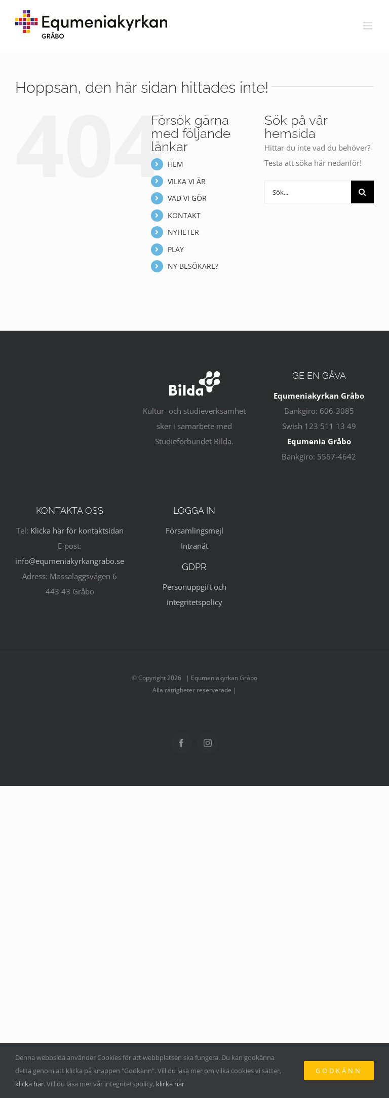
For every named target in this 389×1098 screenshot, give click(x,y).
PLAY (176, 249)
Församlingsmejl (194, 530)
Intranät (194, 546)
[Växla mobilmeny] (368, 25)
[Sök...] (307, 192)
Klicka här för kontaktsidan (77, 530)
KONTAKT (184, 215)
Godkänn (339, 1070)
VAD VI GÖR (187, 198)
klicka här (29, 1083)
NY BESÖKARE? (193, 266)
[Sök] (362, 192)
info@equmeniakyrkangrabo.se (69, 561)
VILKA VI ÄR (187, 181)
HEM (175, 164)
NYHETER (183, 232)
